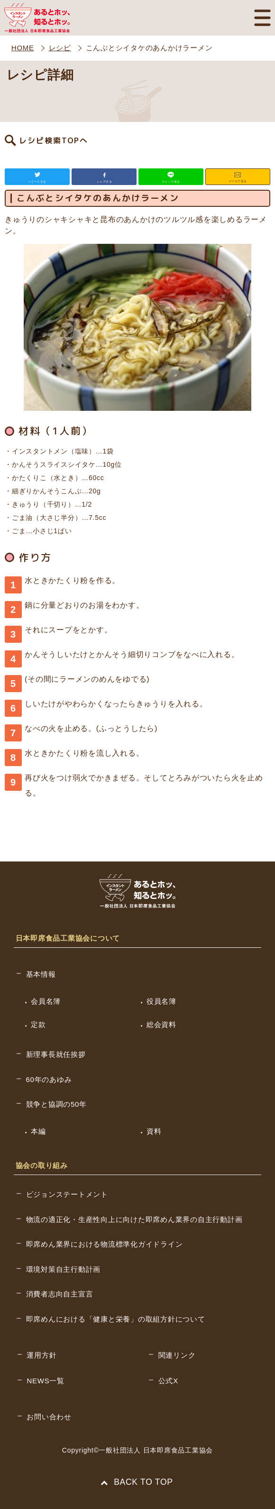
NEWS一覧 (45, 1381)
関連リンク (177, 1355)
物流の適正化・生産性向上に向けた (134, 1219)
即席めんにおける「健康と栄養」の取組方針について (115, 1319)
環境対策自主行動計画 (63, 1269)
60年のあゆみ (49, 1079)
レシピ (60, 48)
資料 (154, 1131)
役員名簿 (161, 1001)
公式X (168, 1381)
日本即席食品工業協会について (68, 938)
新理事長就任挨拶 (56, 1054)
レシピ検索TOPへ (53, 140)
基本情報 (41, 974)
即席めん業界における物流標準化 (104, 1244)
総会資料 (161, 1024)
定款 (38, 1024)
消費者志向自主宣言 (59, 1294)
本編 (38, 1131)
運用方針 (41, 1355)
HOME (22, 48)
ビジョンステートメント (67, 1194)
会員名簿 (46, 1001)
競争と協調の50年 (56, 1104)
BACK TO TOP (137, 1482)
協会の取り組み (42, 1165)
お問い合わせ (49, 1417)
